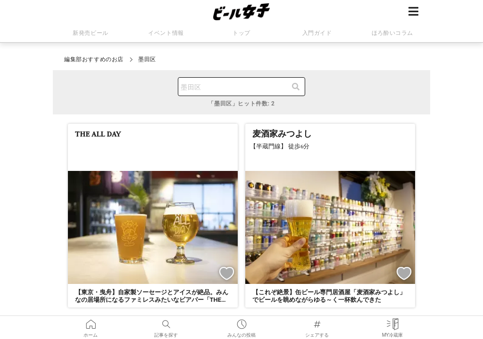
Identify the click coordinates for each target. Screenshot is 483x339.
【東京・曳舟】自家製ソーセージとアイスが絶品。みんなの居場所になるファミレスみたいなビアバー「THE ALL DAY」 (151, 300)
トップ (241, 33)
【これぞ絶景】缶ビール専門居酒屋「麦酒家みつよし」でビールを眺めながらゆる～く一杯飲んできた (329, 296)
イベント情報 (166, 33)
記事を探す (166, 322)
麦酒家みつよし (282, 133)
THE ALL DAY (98, 133)
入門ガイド (317, 33)
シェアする (317, 322)
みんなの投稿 (241, 322)
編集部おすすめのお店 (94, 59)
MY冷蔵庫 (392, 322)
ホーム (90, 322)
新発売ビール (90, 33)
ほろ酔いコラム (392, 33)
